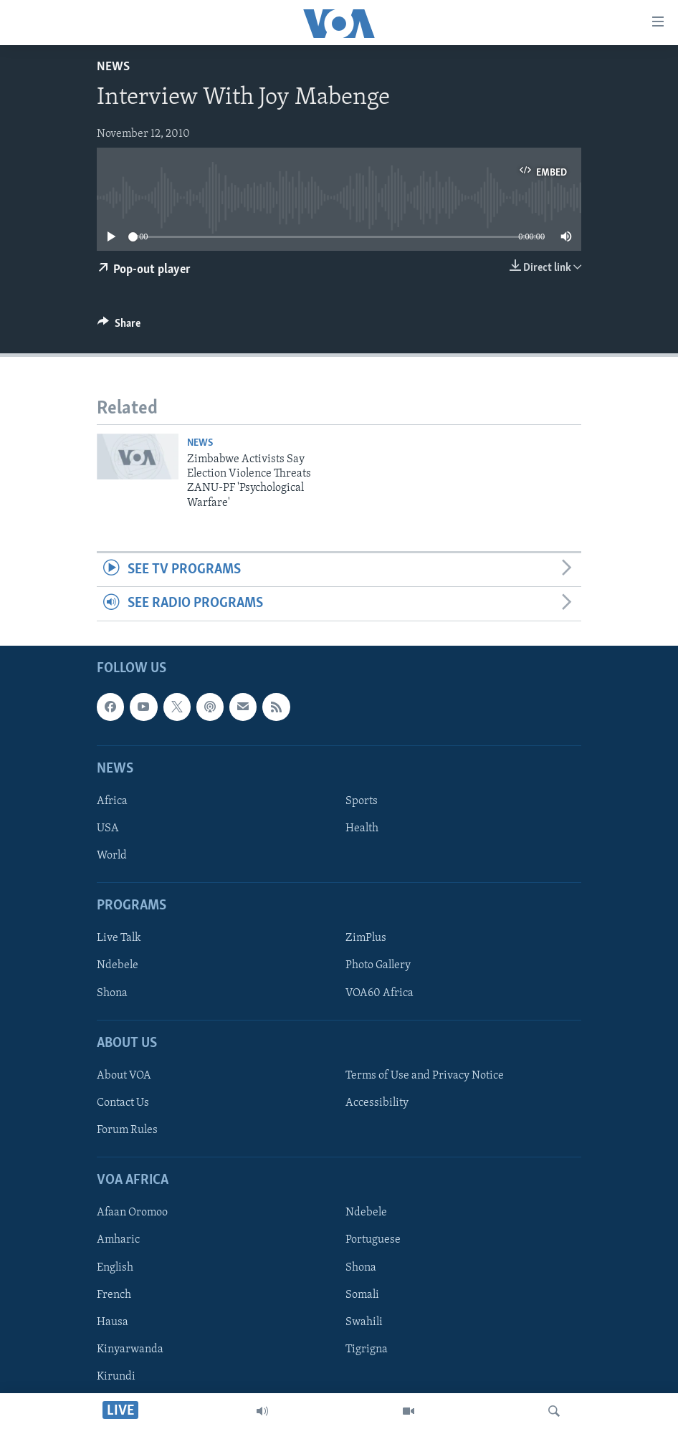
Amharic (118, 1240)
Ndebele (117, 965)
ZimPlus (365, 938)
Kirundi (116, 1376)
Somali (362, 1294)
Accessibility (377, 1103)
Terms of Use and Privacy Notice (424, 1075)
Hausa (112, 1321)
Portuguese (373, 1240)
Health (361, 828)
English (115, 1267)
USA (108, 828)
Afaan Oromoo (132, 1212)
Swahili (364, 1321)
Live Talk (119, 938)
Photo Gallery (378, 965)
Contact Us (123, 1103)
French (114, 1294)
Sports (361, 801)
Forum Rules (127, 1130)
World (112, 855)
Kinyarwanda (130, 1348)
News (113, 67)
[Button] (118, 326)
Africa (112, 801)
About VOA (124, 1075)
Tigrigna (366, 1348)
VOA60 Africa (379, 992)
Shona (112, 992)
